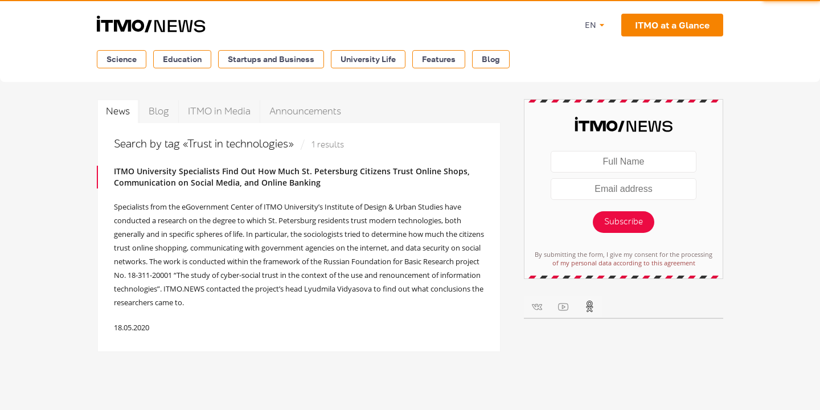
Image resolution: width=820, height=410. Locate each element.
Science (121, 59)
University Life (368, 59)
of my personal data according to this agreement (623, 263)
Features (439, 59)
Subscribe (623, 221)
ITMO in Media (219, 111)
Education (182, 59)
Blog (491, 59)
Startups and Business (271, 59)
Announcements (305, 111)
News (118, 111)
